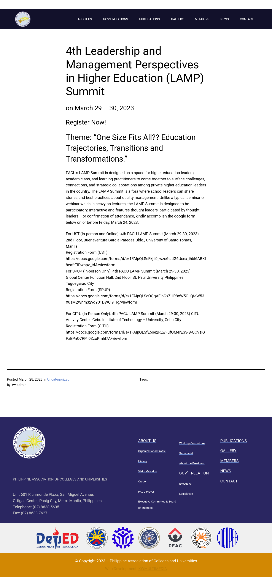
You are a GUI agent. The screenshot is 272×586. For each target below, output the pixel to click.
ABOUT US (85, 19)
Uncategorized (58, 379)
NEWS (224, 19)
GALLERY (177, 19)
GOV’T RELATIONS (115, 19)
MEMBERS (202, 19)
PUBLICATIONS (149, 19)
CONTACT (247, 19)
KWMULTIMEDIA (152, 568)
